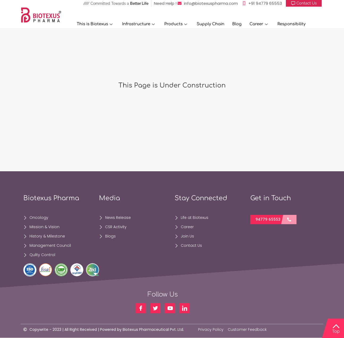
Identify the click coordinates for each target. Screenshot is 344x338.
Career (259, 24)
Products (175, 24)
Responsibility (291, 24)
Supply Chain (210, 24)
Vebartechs (307, 329)
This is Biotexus (95, 24)
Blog (237, 24)
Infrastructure (138, 24)
